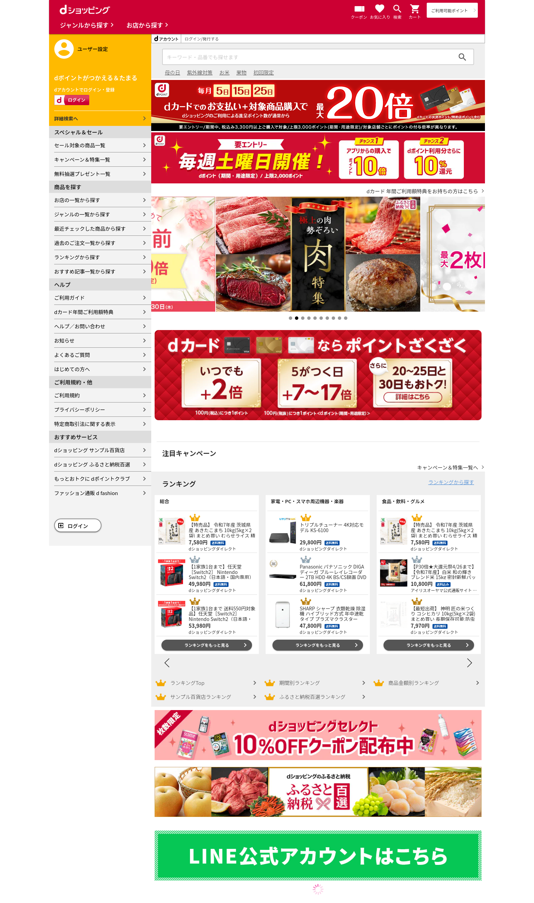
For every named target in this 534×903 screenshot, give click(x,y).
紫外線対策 (200, 72)
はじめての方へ (72, 369)
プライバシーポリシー (79, 409)
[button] (415, 9)
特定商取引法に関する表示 (84, 423)
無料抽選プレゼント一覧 (82, 173)
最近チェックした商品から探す (90, 228)
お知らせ (64, 340)
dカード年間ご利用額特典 (83, 311)
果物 (241, 72)
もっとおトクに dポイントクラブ (92, 478)
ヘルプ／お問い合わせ (79, 326)
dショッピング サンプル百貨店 (89, 450)
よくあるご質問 (72, 354)
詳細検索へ (66, 118)
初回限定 (263, 72)
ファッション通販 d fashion (86, 492)
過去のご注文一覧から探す (84, 242)
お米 (224, 72)
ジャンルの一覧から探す (82, 214)
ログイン (78, 525)
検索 (462, 57)
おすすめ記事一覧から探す (84, 271)
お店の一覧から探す (77, 199)
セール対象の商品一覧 (79, 145)
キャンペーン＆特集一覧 (82, 159)
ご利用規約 (67, 395)
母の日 (172, 72)
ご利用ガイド (69, 297)
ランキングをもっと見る (206, 645)
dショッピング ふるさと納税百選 (92, 464)
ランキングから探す (77, 257)
